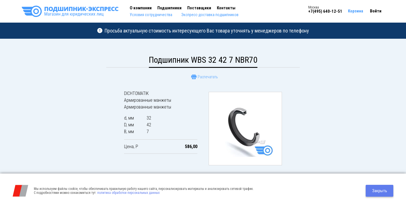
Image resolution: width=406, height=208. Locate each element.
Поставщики (199, 7)
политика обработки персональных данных (128, 193)
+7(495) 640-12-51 (325, 11)
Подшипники (169, 7)
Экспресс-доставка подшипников (210, 14)
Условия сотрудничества (151, 14)
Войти (375, 11)
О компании (141, 7)
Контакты (226, 7)
